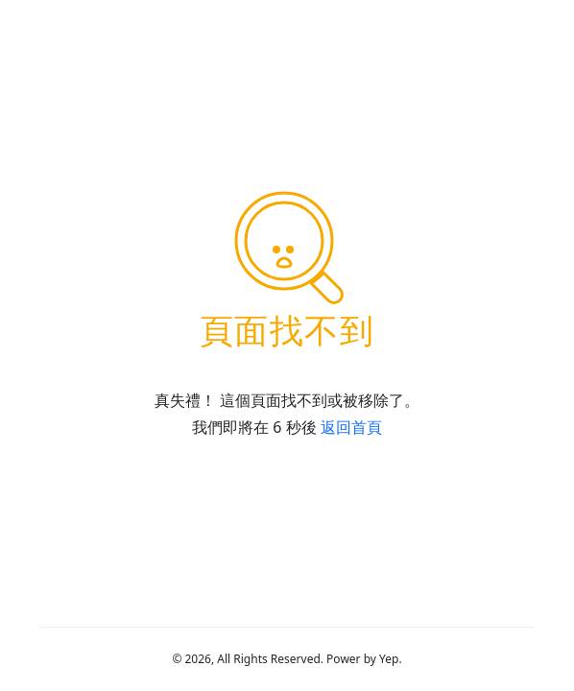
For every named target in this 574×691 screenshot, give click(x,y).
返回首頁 (351, 427)
